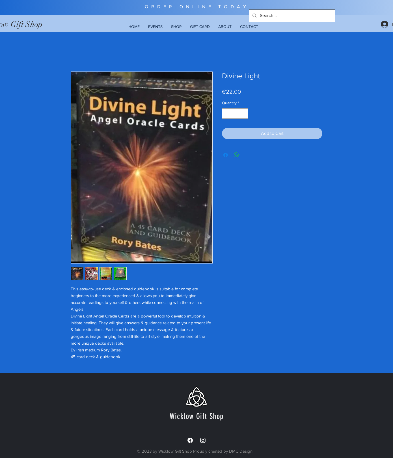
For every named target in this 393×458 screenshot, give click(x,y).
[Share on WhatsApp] (236, 155)
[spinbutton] (235, 113)
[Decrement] (226, 113)
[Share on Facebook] (225, 155)
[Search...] (291, 16)
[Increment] (243, 113)
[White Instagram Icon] (202, 440)
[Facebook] (190, 440)
